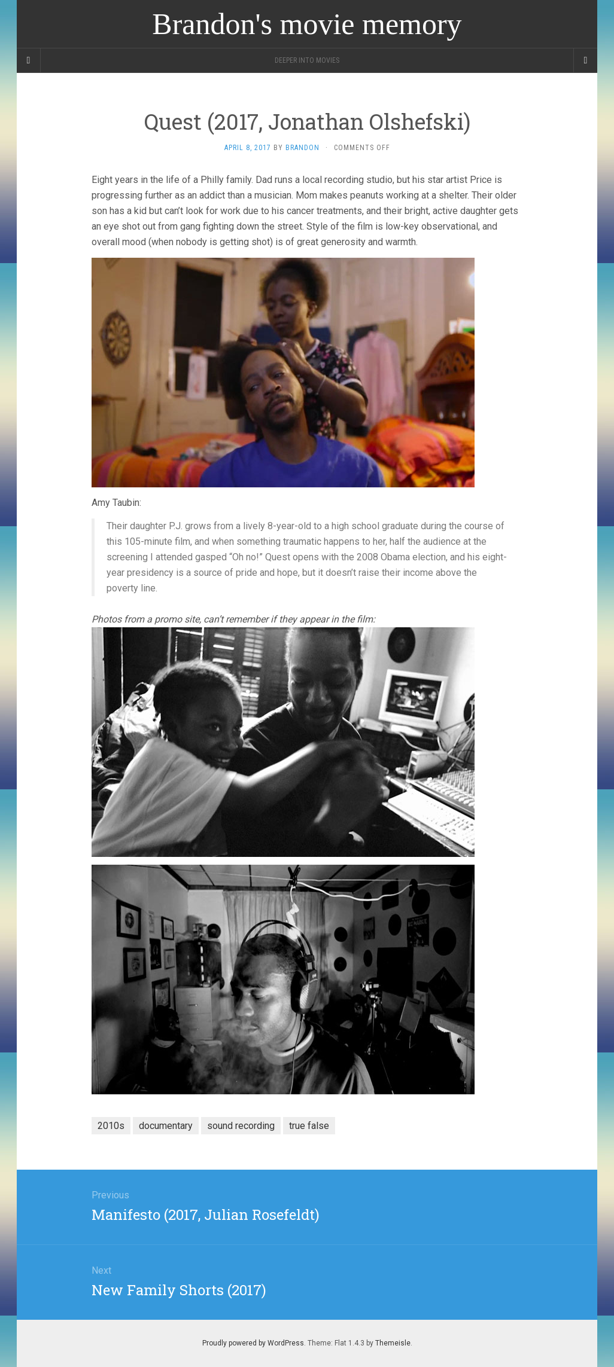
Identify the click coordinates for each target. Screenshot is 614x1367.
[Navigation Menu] (585, 60)
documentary (166, 1125)
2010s (111, 1125)
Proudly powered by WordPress (253, 1343)
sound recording (241, 1125)
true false (309, 1125)
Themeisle (393, 1343)
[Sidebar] (29, 60)
